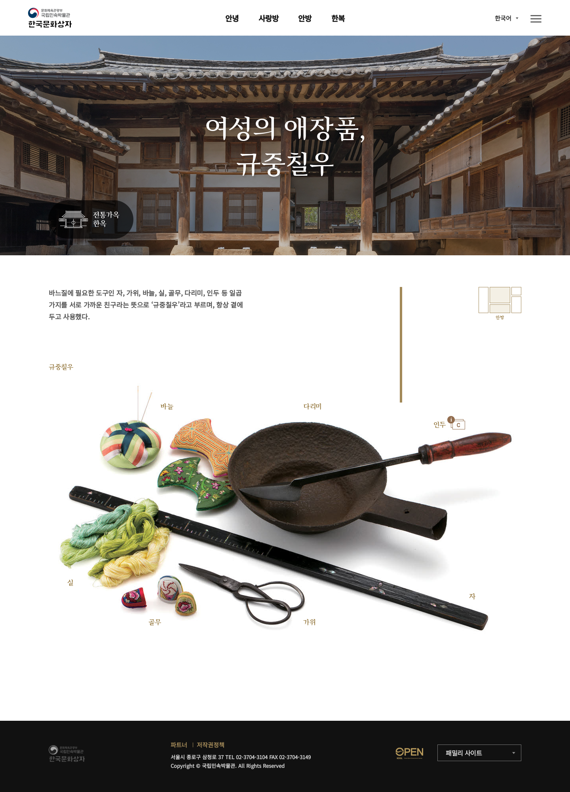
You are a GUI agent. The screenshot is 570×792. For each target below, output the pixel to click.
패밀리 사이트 (464, 753)
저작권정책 (210, 745)
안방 (305, 18)
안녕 (232, 18)
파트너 (179, 745)
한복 (338, 18)
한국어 (503, 18)
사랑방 (268, 18)
